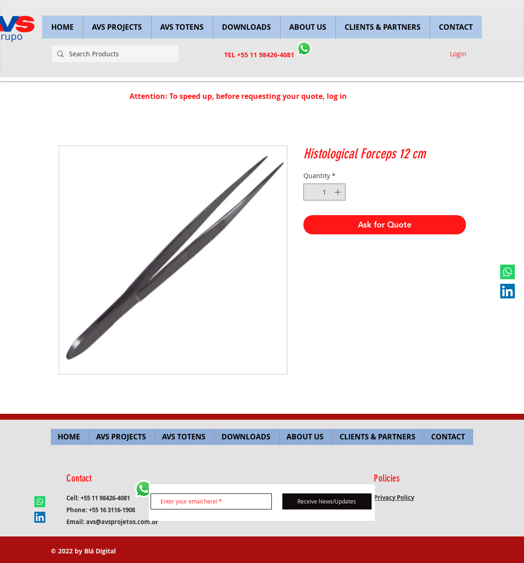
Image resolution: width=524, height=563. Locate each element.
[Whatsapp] (507, 272)
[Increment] (338, 192)
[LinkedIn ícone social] (507, 291)
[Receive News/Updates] (327, 501)
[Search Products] (114, 53)
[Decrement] (310, 192)
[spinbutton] (324, 192)
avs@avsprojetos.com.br (122, 522)
